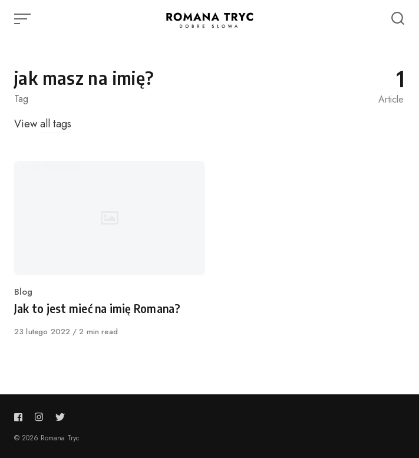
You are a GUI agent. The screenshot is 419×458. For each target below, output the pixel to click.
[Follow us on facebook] (20, 417)
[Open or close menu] (23, 19)
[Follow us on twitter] (58, 417)
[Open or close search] (397, 18)
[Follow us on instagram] (39, 417)
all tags (55, 123)
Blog (23, 291)
